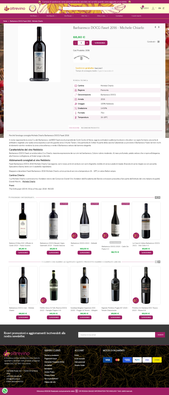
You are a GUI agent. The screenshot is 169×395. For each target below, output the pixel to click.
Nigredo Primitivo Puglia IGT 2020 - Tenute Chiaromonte (114, 309)
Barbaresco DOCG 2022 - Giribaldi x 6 (115, 244)
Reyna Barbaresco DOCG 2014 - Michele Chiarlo (21, 244)
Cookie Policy (49, 372)
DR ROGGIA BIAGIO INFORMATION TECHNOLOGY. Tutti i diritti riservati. (105, 391)
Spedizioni (48, 369)
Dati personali (80, 362)
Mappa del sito (50, 382)
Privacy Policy (49, 375)
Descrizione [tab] (74, 128)
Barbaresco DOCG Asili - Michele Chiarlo (21, 309)
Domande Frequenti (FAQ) (54, 362)
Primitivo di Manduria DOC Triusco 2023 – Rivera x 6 (145, 309)
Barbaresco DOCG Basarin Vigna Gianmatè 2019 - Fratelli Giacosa (83, 244)
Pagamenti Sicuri (50, 359)
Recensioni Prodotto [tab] (90, 128)
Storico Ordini (80, 365)
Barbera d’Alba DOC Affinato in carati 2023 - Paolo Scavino (52, 244)
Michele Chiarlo (28, 181)
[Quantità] (81, 43)
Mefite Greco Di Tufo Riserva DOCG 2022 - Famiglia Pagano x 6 (53, 309)
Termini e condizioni (51, 355)
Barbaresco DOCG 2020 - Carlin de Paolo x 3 (145, 247)
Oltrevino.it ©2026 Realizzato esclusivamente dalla (55, 391)
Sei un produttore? (51, 379)
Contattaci (48, 365)
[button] (112, 71)
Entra (77, 355)
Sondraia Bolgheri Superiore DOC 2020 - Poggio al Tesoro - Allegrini (84, 309)
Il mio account (80, 359)
